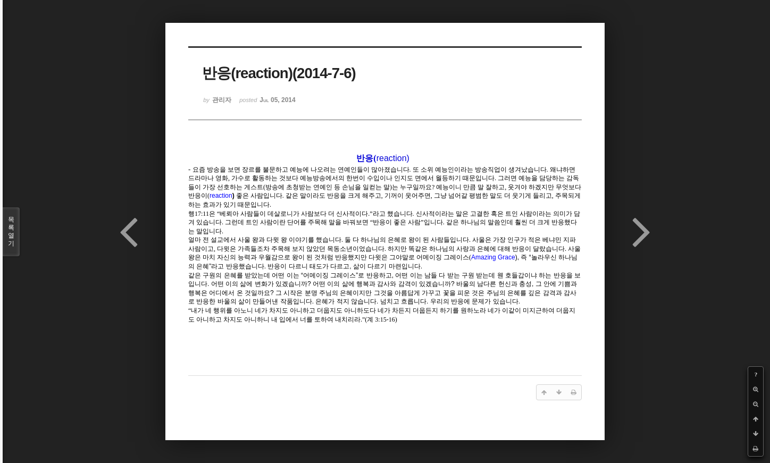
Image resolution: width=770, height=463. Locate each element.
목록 (11, 232)
